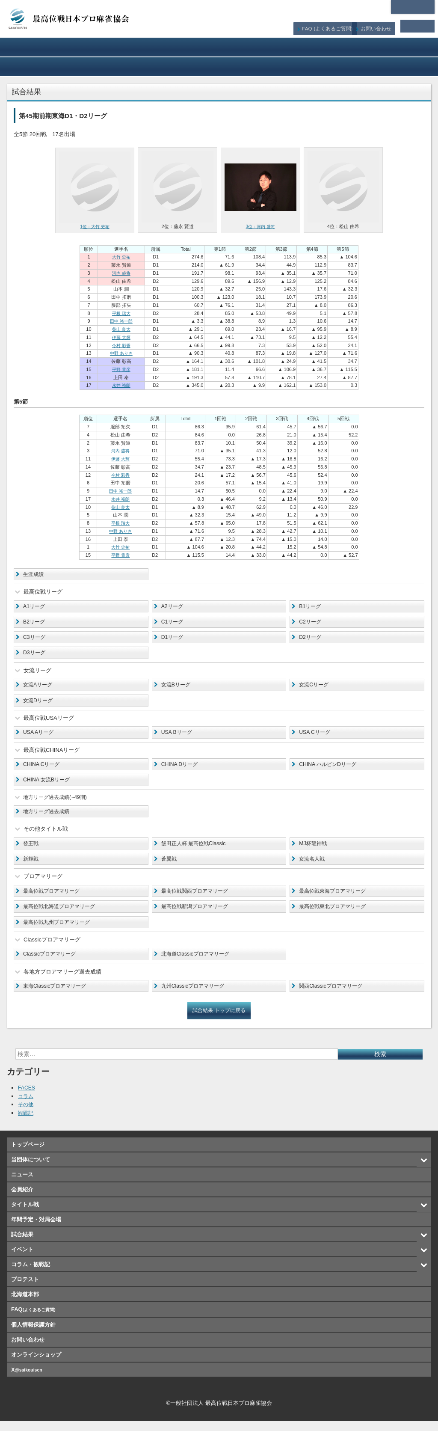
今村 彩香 (121, 344)
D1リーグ (173, 639)
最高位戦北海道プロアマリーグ (62, 914)
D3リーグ (35, 655)
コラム (26, 1106)
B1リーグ (311, 607)
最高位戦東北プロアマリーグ (335, 914)
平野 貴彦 (121, 369)
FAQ (333, 26)
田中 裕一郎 (121, 321)
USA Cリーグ (315, 736)
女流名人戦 (313, 866)
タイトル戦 (306, 47)
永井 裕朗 (121, 385)
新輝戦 (31, 866)
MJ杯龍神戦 (313, 849)
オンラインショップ (394, 66)
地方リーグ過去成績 (48, 817)
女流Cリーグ (315, 687)
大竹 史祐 (121, 256)
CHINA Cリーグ (42, 769)
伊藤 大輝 (121, 337)
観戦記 (26, 1122)
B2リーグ (35, 623)
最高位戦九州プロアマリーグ (59, 930)
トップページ (27, 1155)
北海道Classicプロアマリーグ (198, 963)
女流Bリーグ (177, 687)
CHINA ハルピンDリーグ (330, 769)
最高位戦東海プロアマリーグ (335, 898)
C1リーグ (173, 623)
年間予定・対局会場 (394, 47)
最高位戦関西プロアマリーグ (197, 898)
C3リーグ (35, 639)
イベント (131, 66)
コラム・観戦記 (219, 66)
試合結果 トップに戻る (219, 1020)
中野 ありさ (121, 353)
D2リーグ (311, 639)
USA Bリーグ (177, 736)
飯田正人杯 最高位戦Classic (196, 849)
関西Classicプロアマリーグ (333, 995)
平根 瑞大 (121, 312)
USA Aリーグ (39, 736)
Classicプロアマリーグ (51, 963)
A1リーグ (35, 607)
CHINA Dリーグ (181, 769)
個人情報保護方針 (33, 1334)
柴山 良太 (121, 329)
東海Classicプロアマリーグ (57, 995)
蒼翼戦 (169, 866)
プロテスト (306, 66)
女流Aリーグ (39, 687)
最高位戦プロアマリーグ (53, 898)
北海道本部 (413, 7)
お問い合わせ (381, 26)
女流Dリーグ (39, 704)
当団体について (44, 47)
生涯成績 (34, 574)
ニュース (131, 47)
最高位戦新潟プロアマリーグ (197, 914)
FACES (27, 1098)
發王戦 (31, 849)
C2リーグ (311, 623)
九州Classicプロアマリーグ (195, 995)
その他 (26, 1114)
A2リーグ (173, 607)
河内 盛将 (121, 273)
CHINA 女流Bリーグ (48, 784)
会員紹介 (219, 47)
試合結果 (44, 66)
